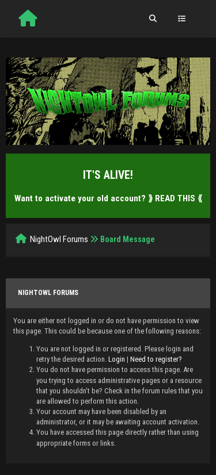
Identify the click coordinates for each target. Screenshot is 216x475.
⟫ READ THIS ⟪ (175, 198)
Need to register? (156, 359)
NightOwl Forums (59, 239)
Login (116, 359)
